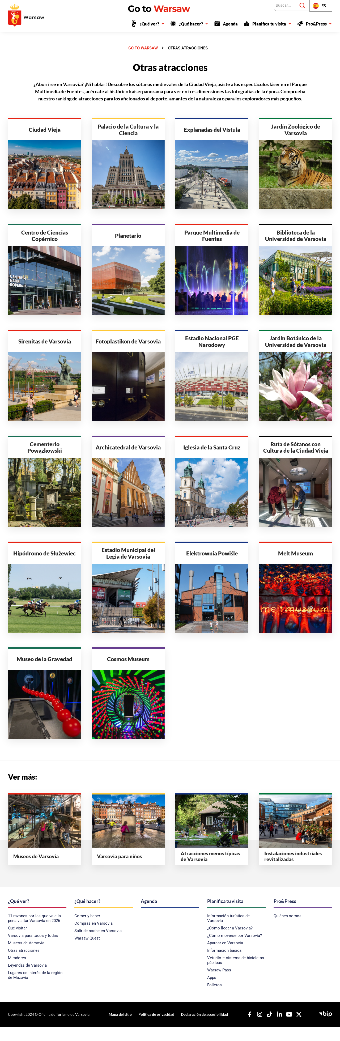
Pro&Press (319, 23)
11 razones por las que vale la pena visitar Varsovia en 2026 (34, 932)
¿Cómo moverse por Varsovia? (234, 949)
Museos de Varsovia (26, 957)
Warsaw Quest (87, 952)
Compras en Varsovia (93, 937)
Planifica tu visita (271, 23)
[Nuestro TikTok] (267, 1028)
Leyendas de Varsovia (27, 979)
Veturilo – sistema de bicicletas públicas (235, 974)
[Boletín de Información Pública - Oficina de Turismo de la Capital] (325, 1027)
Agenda (230, 23)
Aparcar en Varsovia (225, 957)
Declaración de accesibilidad (201, 1028)
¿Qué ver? (152, 23)
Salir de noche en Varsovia (98, 944)
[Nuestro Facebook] (247, 1028)
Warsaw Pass (219, 984)
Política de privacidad (155, 1028)
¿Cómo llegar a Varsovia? (230, 942)
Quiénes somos (287, 930)
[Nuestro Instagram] (257, 1028)
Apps (211, 991)
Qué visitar (17, 942)
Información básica (224, 964)
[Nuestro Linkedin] (276, 1028)
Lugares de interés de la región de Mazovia (35, 989)
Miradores (17, 972)
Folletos (214, 999)
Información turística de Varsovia (228, 932)
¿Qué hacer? (193, 23)
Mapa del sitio (120, 1028)
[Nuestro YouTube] (286, 1028)
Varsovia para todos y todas (33, 949)
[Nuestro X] (296, 1028)
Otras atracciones (24, 964)
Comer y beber (87, 930)
